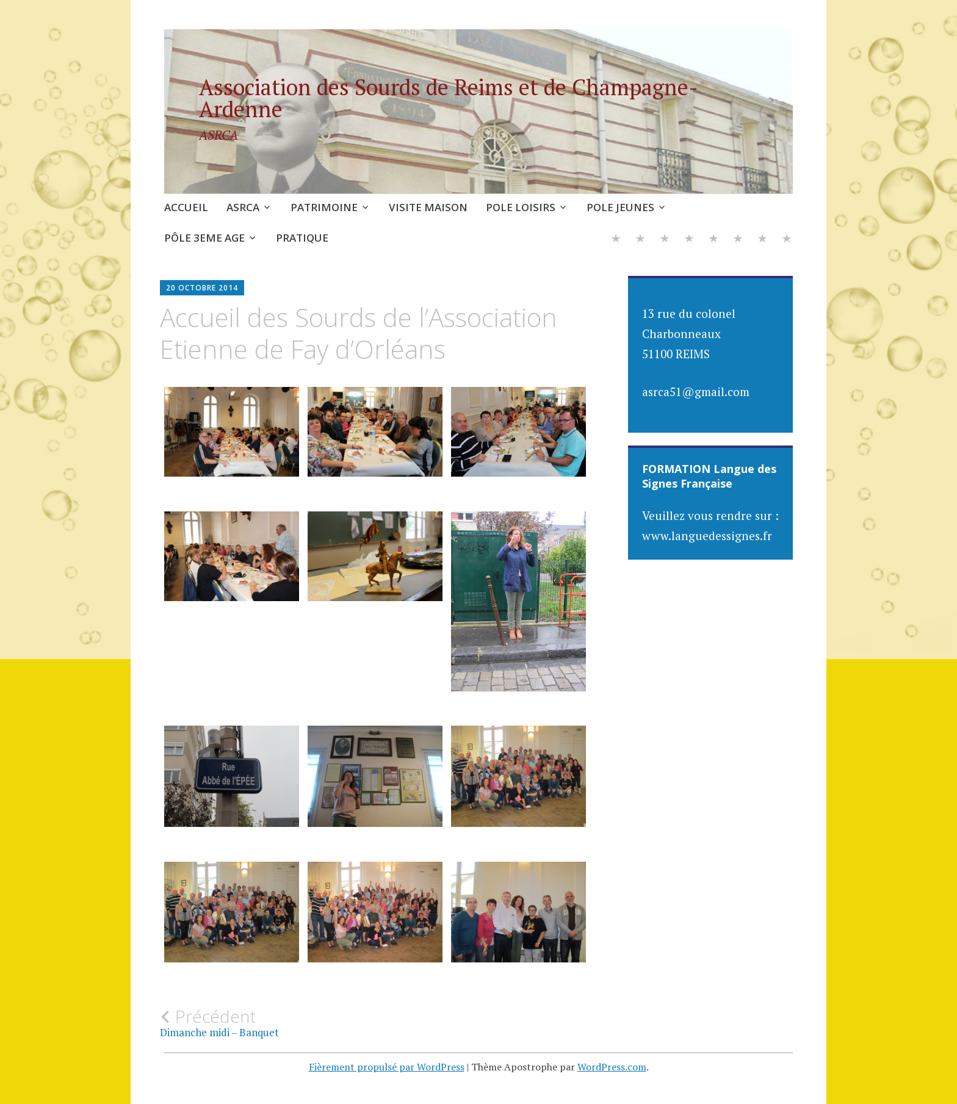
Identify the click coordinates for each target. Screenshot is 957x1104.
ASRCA (242, 207)
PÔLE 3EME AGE (204, 238)
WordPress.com (611, 1066)
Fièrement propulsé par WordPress (386, 1066)
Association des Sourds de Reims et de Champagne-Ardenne (448, 98)
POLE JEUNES (620, 207)
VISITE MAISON (428, 207)
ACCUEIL (186, 207)
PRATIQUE (302, 238)
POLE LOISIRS (520, 207)
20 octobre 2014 (202, 288)
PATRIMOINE (324, 207)
